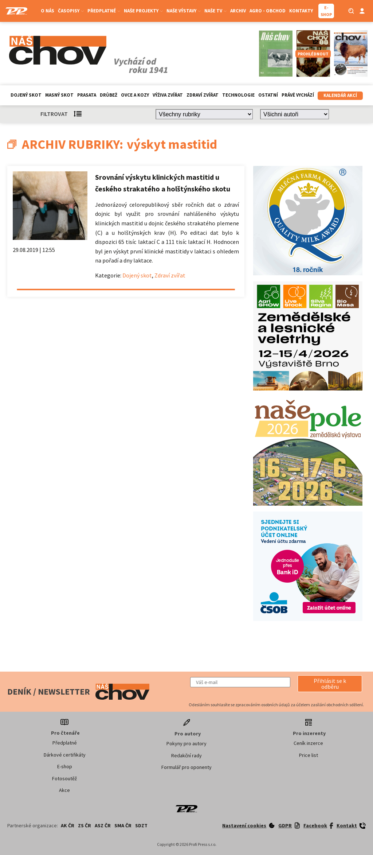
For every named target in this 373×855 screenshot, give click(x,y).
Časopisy (71, 11)
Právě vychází (298, 95)
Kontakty (301, 11)
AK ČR (67, 825)
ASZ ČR (103, 825)
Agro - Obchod (268, 11)
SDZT (141, 825)
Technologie (238, 95)
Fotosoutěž (64, 778)
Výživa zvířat (168, 95)
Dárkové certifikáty (65, 754)
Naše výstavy (183, 11)
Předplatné (103, 11)
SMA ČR (122, 825)
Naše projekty (143, 11)
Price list (308, 755)
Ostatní (268, 95)
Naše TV (215, 11)
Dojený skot (26, 95)
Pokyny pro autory (186, 743)
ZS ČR (84, 825)
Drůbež (108, 95)
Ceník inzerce (308, 743)
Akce (64, 790)
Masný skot (59, 95)
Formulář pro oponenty (186, 767)
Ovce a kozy (135, 95)
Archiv (238, 11)
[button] (330, 683)
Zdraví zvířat (202, 95)
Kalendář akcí (340, 95)
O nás (47, 11)
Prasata (86, 95)
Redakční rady (186, 755)
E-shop (64, 766)
